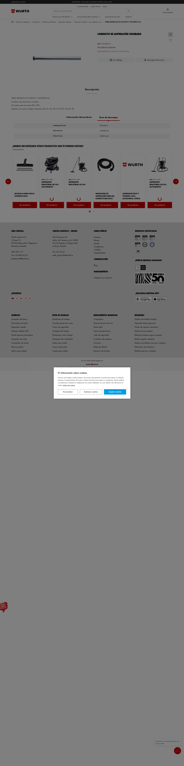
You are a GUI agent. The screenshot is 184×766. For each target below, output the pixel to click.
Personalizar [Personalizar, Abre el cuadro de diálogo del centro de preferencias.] (68, 392)
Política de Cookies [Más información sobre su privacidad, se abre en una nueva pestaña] (69, 385)
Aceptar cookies (115, 392)
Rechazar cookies (91, 392)
